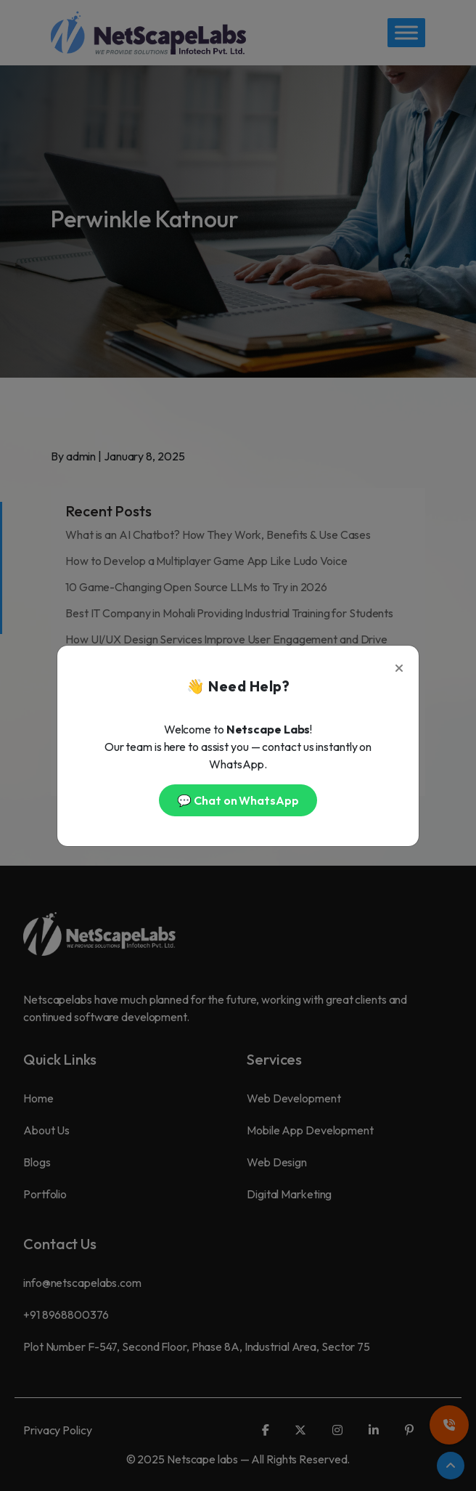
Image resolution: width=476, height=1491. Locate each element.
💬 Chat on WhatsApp (237, 800)
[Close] (399, 665)
